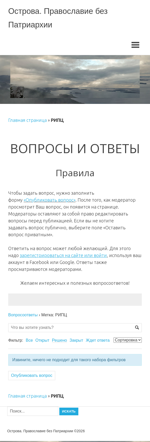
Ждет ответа (98, 341)
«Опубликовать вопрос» (50, 200)
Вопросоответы (23, 315)
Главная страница (27, 121)
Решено (59, 341)
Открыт (42, 341)
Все (29, 341)
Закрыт (76, 341)
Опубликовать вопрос (31, 376)
